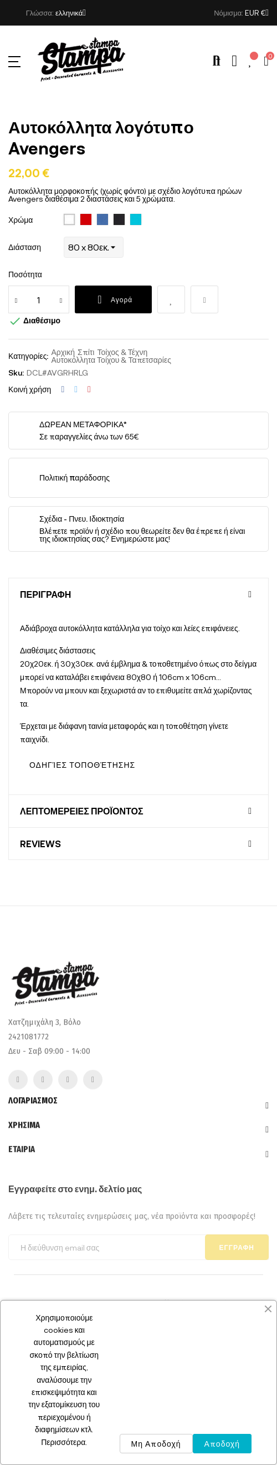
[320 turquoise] (135, 220)
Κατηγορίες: (28, 356)
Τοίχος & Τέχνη (122, 352)
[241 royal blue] (102, 220)
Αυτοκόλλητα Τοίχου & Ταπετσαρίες (111, 359)
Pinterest (89, 389)
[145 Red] (85, 220)
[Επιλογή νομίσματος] (257, 12)
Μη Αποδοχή (156, 1443)
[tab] (138, 594)
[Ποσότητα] (38, 299)
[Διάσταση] (94, 247)
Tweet (76, 389)
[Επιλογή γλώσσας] (70, 12)
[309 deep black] (119, 220)
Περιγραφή (45, 594)
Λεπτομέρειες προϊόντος (81, 811)
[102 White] (69, 220)
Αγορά (113, 299)
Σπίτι (86, 352)
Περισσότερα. (64, 1442)
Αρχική (63, 352)
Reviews (40, 844)
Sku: (16, 372)
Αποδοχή (222, 1443)
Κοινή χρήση (62, 389)
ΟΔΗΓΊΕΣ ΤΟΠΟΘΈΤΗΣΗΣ (82, 764)
